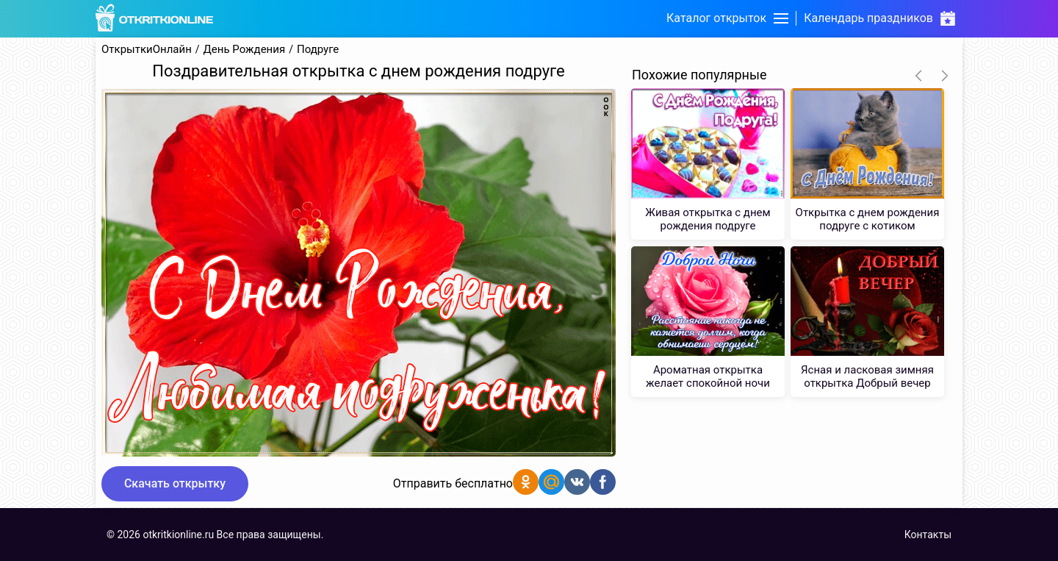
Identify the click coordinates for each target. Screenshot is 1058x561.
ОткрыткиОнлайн (146, 49)
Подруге (318, 49)
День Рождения (245, 49)
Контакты (927, 534)
